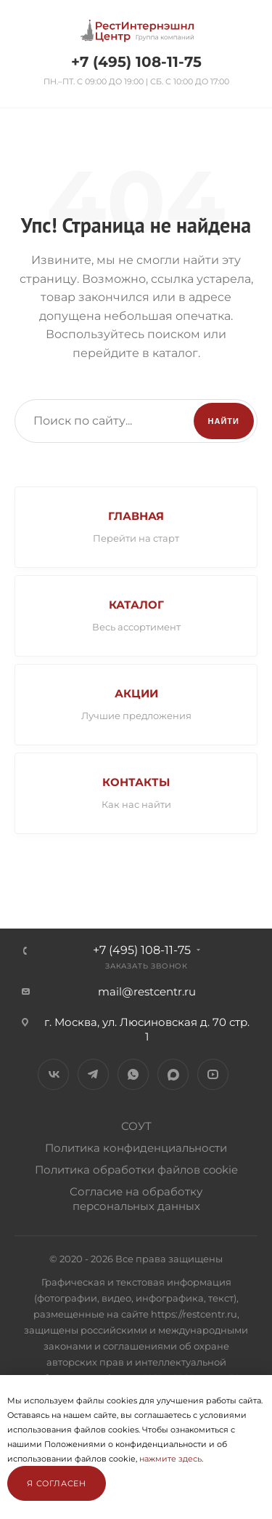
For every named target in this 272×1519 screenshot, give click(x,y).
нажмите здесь (170, 1459)
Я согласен (56, 1483)
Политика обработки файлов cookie (136, 1170)
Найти (223, 421)
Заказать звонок (146, 966)
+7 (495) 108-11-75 (136, 62)
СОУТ (136, 1126)
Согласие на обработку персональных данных (136, 1199)
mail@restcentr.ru (147, 991)
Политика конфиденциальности (136, 1148)
